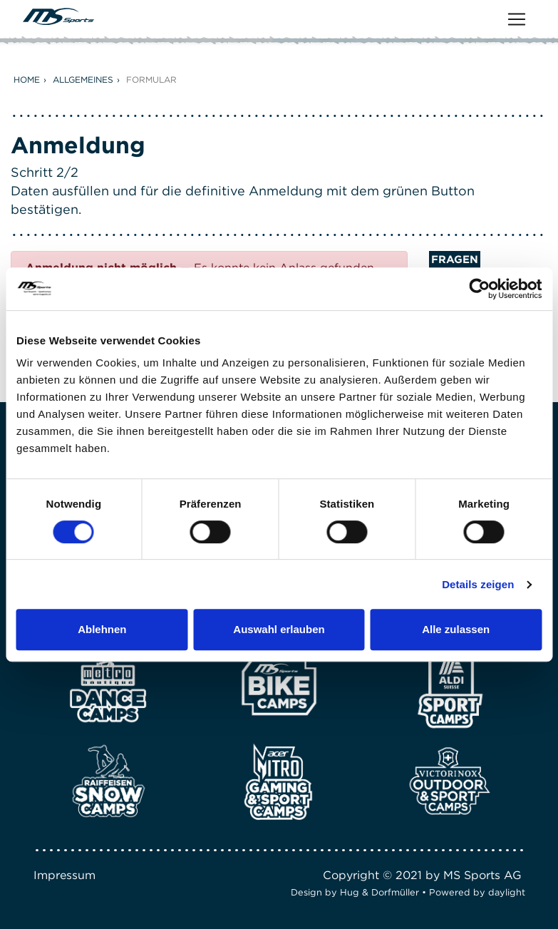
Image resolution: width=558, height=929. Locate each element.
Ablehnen (102, 629)
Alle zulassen (456, 629)
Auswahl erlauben (278, 629)
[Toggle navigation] (516, 19)
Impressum (64, 875)
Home (27, 79)
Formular (151, 79)
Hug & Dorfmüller (379, 892)
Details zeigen (478, 584)
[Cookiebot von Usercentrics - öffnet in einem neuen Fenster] (479, 288)
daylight (506, 892)
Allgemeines (83, 79)
